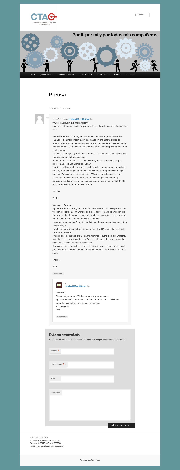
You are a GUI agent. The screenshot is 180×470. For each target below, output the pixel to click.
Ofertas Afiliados (103, 75)
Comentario (55, 392)
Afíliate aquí (130, 75)
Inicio (33, 75)
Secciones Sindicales (66, 75)
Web (53, 378)
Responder (58, 273)
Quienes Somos (46, 75)
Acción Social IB (85, 75)
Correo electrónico (58, 365)
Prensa (117, 75)
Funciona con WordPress (90, 460)
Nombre (55, 351)
